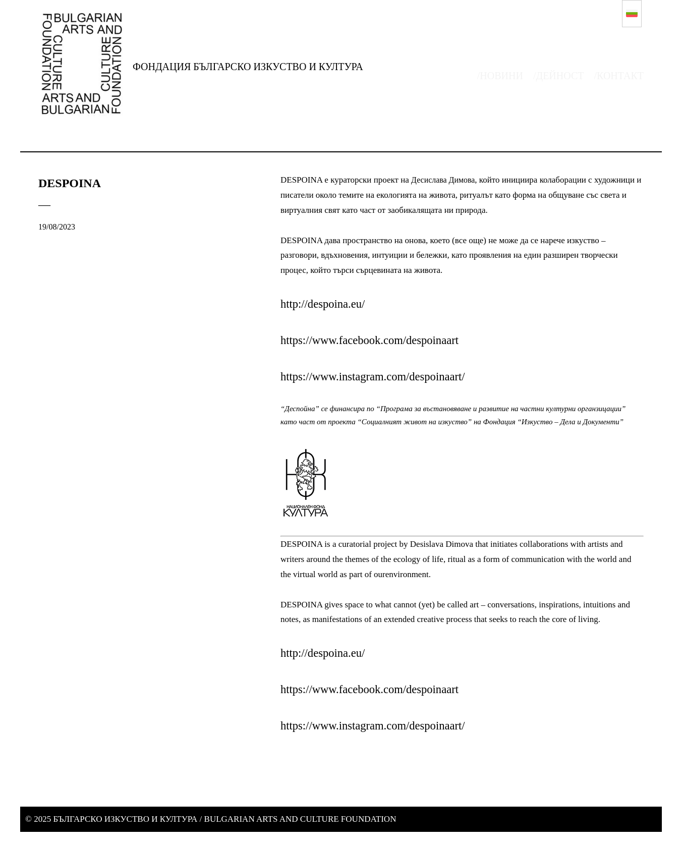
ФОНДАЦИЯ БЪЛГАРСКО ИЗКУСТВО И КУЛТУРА (248, 66)
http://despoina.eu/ (325, 303)
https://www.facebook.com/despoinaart (375, 340)
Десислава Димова (445, 180)
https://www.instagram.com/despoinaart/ (378, 376)
